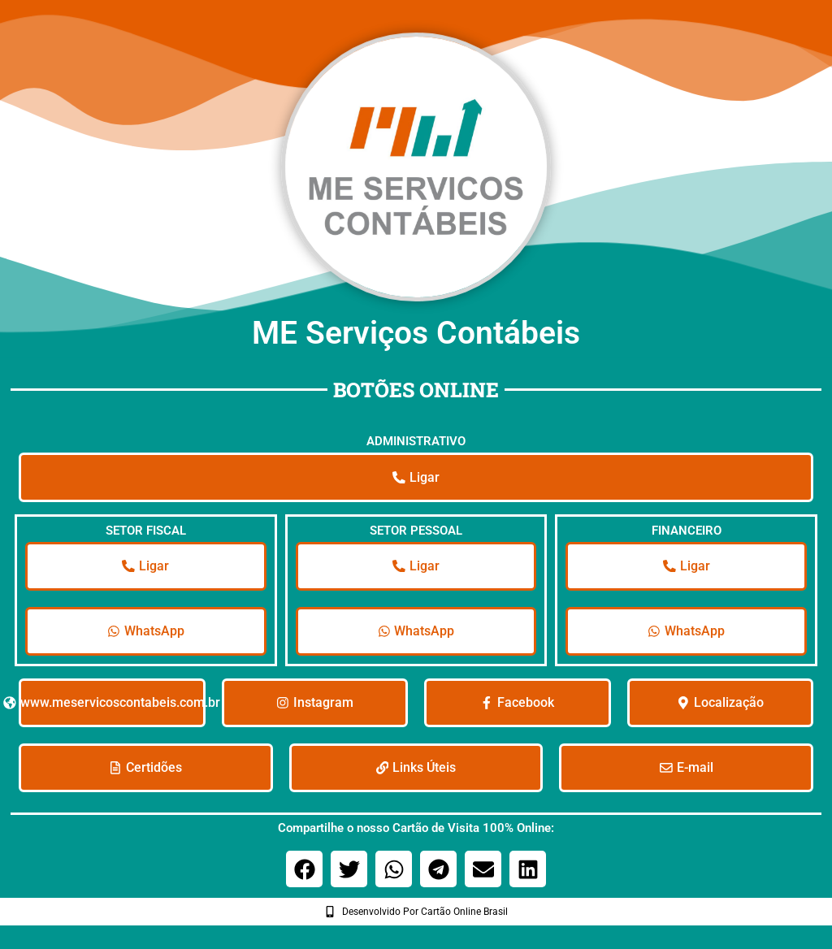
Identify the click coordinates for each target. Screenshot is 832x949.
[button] (304, 876)
